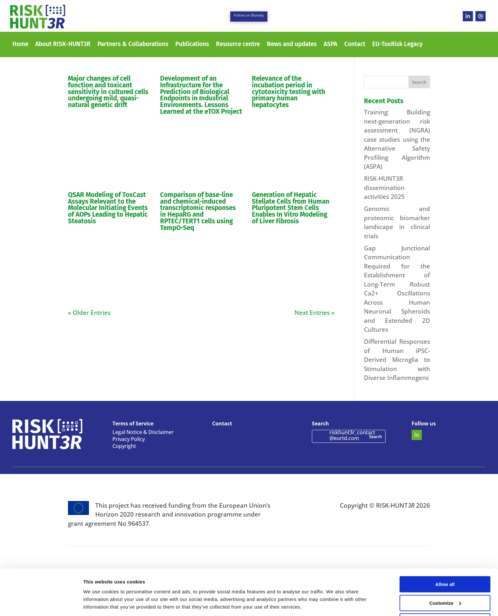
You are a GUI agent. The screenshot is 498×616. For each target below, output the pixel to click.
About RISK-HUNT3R (63, 45)
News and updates (292, 45)
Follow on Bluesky (249, 15)
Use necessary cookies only (445, 600)
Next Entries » (314, 312)
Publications (192, 45)
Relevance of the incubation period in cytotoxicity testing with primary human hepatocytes (288, 92)
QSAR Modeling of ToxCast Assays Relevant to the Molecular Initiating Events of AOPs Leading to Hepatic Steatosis (108, 208)
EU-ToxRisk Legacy (397, 45)
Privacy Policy (128, 440)
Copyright (124, 447)
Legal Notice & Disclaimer (143, 433)
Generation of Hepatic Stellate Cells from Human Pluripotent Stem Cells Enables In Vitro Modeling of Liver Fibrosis (290, 208)
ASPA (330, 45)
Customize (445, 582)
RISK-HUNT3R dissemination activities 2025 (384, 187)
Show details (98, 603)
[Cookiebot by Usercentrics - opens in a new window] (41, 603)
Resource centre (238, 45)
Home (20, 45)
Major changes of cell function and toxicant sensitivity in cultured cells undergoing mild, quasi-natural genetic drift (108, 92)
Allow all (445, 563)
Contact (354, 45)
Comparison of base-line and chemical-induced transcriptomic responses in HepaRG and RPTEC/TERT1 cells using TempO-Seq (198, 211)
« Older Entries (89, 312)
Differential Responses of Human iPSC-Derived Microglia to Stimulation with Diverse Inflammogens (397, 359)
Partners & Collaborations (133, 45)
